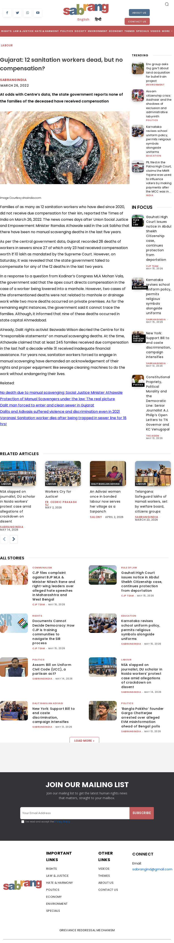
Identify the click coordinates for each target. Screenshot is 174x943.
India (149, 169)
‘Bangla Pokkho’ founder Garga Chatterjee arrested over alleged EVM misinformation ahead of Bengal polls (142, 709)
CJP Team (152, 239)
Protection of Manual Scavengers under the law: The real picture (57, 398)
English (83, 19)
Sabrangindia (13, 80)
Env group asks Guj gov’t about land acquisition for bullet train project (158, 69)
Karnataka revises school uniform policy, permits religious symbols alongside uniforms (158, 121)
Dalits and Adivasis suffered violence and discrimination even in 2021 (60, 411)
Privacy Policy (62, 813)
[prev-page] (4, 531)
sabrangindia (156, 293)
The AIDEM (152, 409)
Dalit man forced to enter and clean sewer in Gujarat (47, 405)
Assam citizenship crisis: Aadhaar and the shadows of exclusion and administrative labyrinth (159, 94)
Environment (155, 79)
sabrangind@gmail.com (152, 860)
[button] (167, 4)
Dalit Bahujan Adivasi (138, 312)
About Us (139, 12)
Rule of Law (136, 196)
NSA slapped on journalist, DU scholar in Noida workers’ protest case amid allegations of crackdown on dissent (17, 498)
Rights (37, 607)
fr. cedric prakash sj (61, 495)
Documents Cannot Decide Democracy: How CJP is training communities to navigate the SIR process (53, 623)
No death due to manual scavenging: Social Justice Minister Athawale (61, 392)
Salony (96, 508)
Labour (7, 45)
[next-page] (14, 531)
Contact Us (137, 21)
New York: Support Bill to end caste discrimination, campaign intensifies (53, 706)
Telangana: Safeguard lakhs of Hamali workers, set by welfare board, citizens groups (151, 493)
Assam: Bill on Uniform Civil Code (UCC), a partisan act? (51, 660)
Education (153, 133)
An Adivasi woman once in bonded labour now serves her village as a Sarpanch (105, 493)
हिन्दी (98, 19)
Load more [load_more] (84, 732)
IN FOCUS (142, 181)
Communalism (42, 559)
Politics (152, 108)
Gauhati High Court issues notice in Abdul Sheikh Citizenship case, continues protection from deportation (141, 573)
